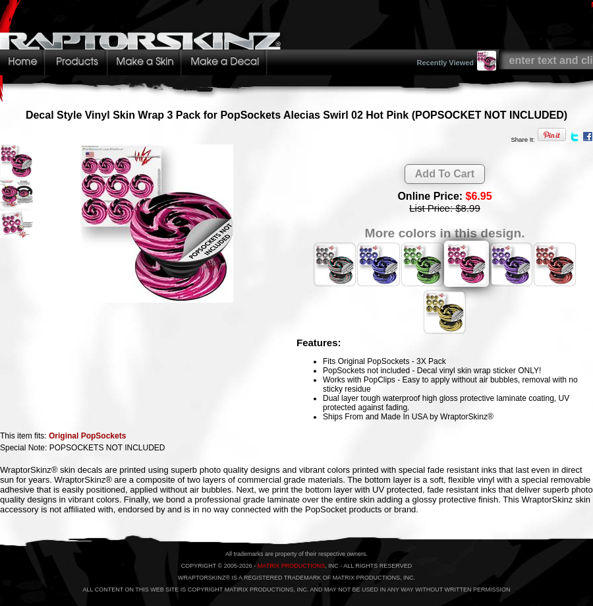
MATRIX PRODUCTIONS (291, 565)
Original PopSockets (87, 435)
